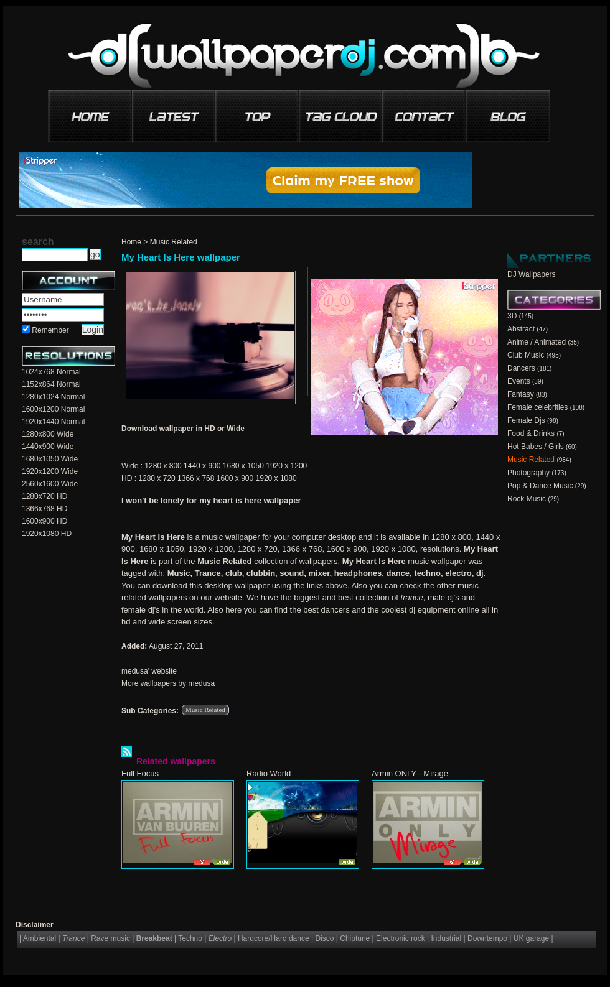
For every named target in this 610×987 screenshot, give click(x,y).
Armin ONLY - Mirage (410, 773)
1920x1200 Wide (50, 471)
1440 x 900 (202, 465)
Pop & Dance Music (540, 485)
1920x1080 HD (47, 533)
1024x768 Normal (51, 372)
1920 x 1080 (276, 478)
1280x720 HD (44, 496)
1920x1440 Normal (53, 421)
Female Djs (526, 420)
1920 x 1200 (286, 465)
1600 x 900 (235, 478)
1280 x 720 (156, 478)
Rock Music (526, 498)
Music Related (173, 242)
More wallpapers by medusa (168, 683)
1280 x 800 (162, 465)
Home (131, 242)
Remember (50, 330)
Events (518, 381)
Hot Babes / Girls (535, 446)
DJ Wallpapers (531, 274)
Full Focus (140, 773)
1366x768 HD (44, 508)
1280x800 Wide (47, 434)
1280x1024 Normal (53, 396)
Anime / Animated (536, 342)
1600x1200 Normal (53, 409)
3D (512, 316)
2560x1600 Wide (50, 484)
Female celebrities (537, 407)
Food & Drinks (531, 433)
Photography (528, 472)
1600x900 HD (44, 521)
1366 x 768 (195, 478)
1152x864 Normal (51, 384)
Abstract (521, 329)
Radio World (268, 773)
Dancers (521, 368)
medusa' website (149, 671)
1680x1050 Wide (50, 459)
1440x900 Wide (47, 446)
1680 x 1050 (243, 465)
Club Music (525, 355)
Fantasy (520, 394)
